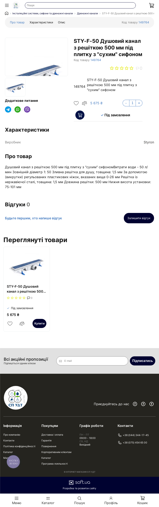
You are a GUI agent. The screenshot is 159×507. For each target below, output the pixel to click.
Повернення (48, 446)
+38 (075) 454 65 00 (132, 443)
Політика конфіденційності (19, 446)
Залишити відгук (139, 218)
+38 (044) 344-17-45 (133, 435)
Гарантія (46, 440)
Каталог (8, 452)
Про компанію (11, 434)
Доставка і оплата (52, 434)
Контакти (8, 440)
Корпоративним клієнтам (56, 452)
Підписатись (142, 361)
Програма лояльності (54, 463)
